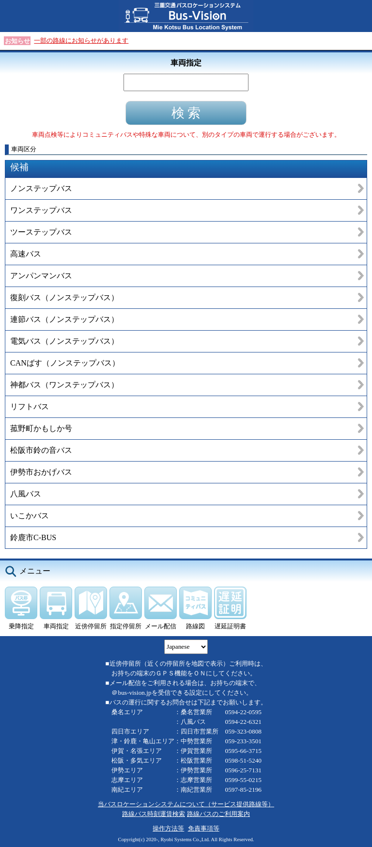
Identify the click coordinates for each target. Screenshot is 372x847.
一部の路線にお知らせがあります (81, 40)
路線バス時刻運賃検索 (153, 813)
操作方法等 (168, 828)
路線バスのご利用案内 (218, 813)
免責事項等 (203, 828)
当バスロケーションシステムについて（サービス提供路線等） (186, 804)
